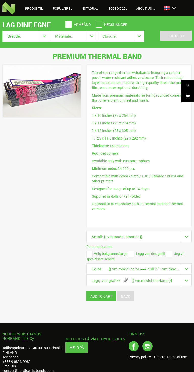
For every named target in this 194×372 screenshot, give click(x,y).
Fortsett (176, 35)
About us (146, 8)
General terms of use (170, 357)
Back (125, 296)
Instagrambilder (93, 8)
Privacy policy (140, 357)
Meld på (76, 347)
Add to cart (101, 296)
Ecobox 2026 (118, 8)
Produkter (37, 8)
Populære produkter (65, 8)
